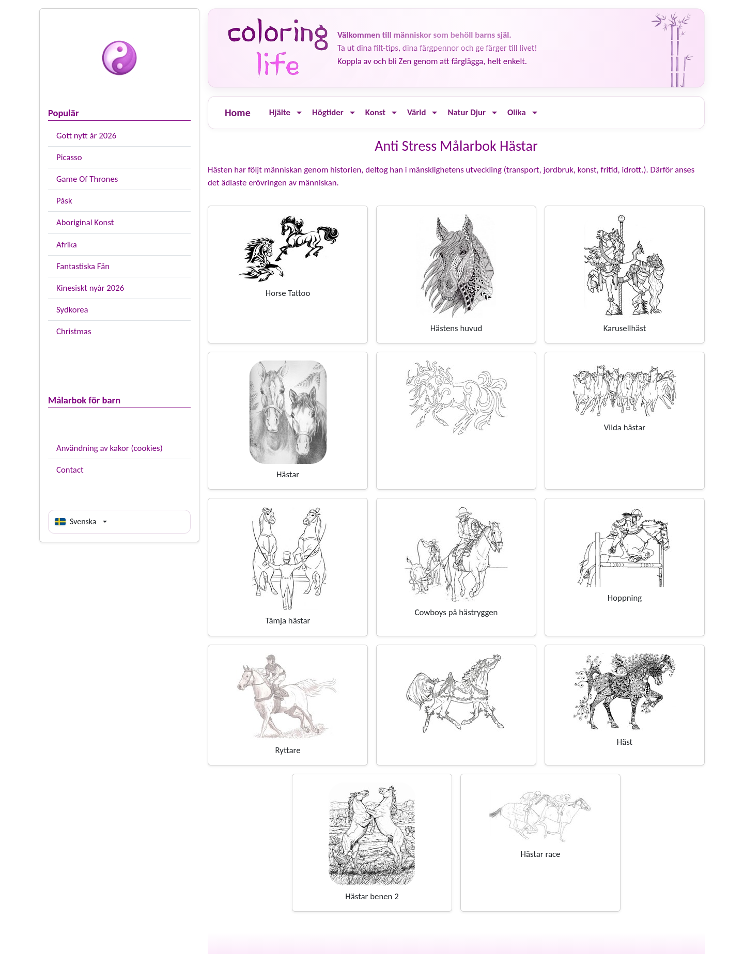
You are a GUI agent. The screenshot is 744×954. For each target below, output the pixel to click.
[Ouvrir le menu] (299, 113)
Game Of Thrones (87, 179)
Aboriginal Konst (85, 222)
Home (238, 112)
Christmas (73, 331)
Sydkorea (72, 309)
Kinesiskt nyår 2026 (90, 288)
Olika (516, 112)
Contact (70, 469)
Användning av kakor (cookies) (109, 448)
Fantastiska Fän (83, 266)
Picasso (69, 157)
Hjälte (279, 112)
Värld (416, 112)
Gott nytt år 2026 (86, 135)
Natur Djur (466, 112)
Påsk (64, 200)
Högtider (328, 112)
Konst (375, 112)
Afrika (66, 244)
